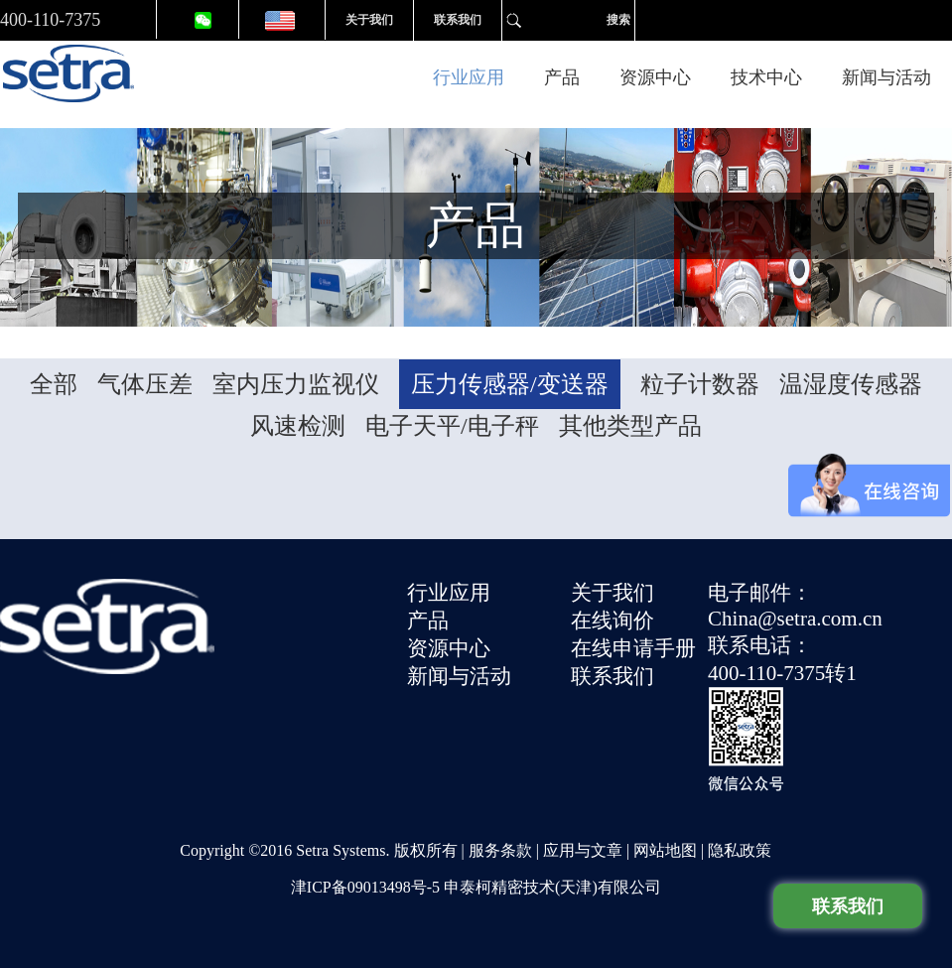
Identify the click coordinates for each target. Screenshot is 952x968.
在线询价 (612, 620)
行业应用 (468, 77)
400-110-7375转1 (782, 673)
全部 (53, 384)
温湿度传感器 (850, 384)
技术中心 (766, 77)
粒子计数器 (699, 384)
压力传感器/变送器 (510, 384)
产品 (562, 77)
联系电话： (760, 645)
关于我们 (369, 20)
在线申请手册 (633, 648)
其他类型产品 (630, 426)
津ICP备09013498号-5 (365, 887)
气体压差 (145, 384)
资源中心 (655, 77)
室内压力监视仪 (295, 384)
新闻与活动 (886, 77)
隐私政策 (739, 850)
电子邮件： (760, 593)
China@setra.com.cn (795, 618)
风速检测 (297, 426)
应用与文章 (582, 850)
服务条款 (500, 850)
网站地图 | (670, 850)
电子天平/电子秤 (452, 426)
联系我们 (457, 20)
